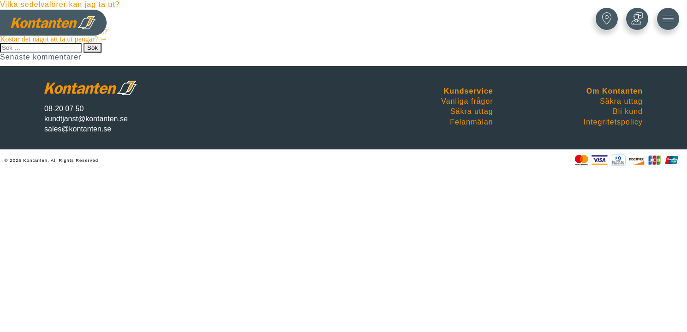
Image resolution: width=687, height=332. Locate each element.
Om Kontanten (614, 91)
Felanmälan (471, 122)
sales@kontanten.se (77, 129)
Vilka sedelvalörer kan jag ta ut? (60, 4)
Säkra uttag (471, 111)
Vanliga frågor (467, 101)
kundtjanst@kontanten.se (86, 119)
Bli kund (628, 111)
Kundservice (468, 91)
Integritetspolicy (613, 122)
